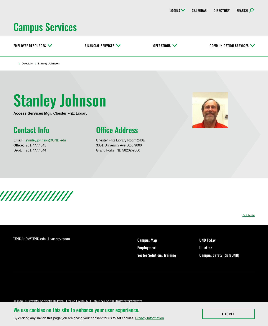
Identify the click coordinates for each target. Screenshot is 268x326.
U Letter (205, 247)
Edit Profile (248, 215)
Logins (177, 10)
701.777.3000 (60, 239)
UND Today (207, 240)
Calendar (199, 10)
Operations (162, 45)
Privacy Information (149, 318)
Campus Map (147, 240)
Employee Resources (29, 45)
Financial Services (100, 45)
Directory (222, 10)
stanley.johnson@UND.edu (46, 140)
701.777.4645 (36, 145)
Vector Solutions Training (156, 255)
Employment (147, 247)
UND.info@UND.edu (30, 239)
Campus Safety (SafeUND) (219, 255)
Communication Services (229, 45)
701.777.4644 (36, 150)
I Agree (238, 313)
